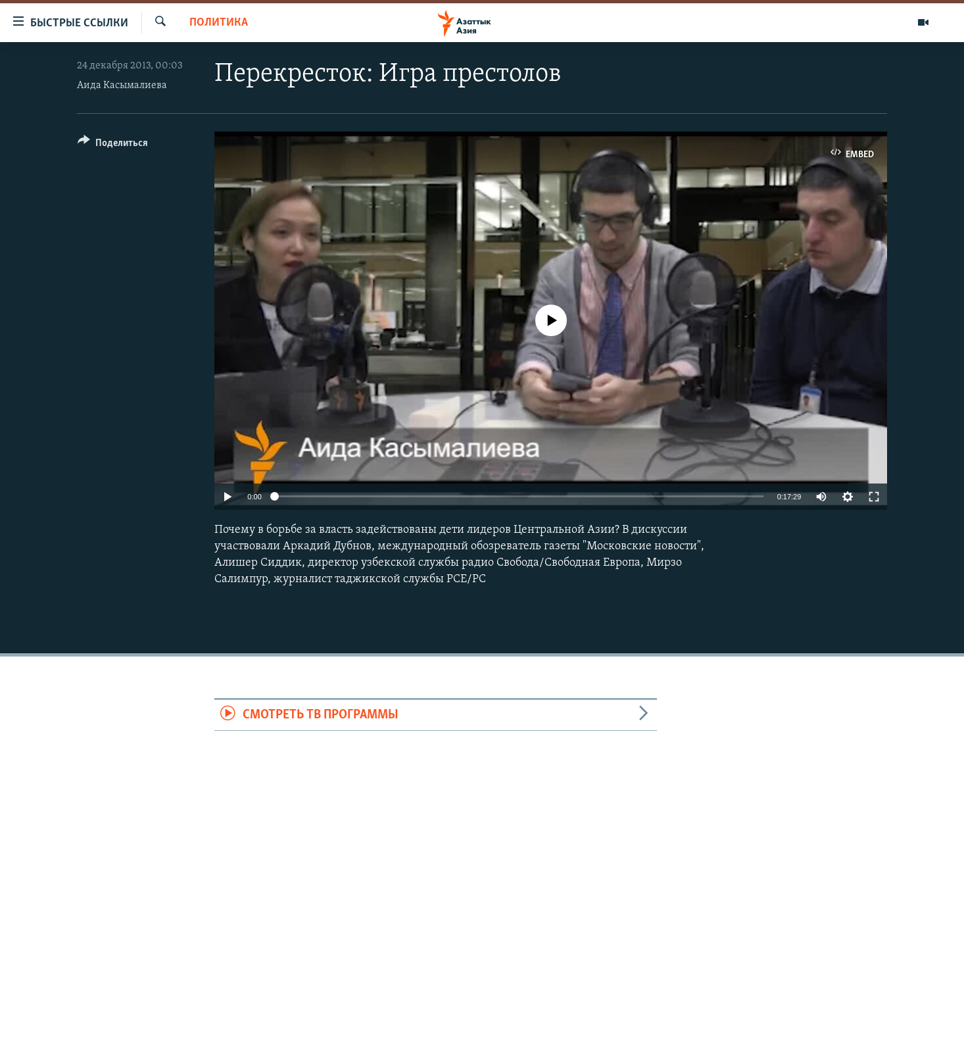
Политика (218, 22)
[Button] (113, 145)
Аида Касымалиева (122, 85)
